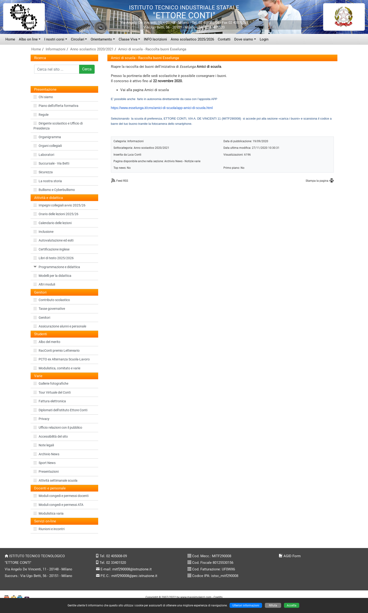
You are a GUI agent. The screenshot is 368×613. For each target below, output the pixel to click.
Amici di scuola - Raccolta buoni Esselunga (152, 49)
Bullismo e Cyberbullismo (54, 190)
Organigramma (47, 137)
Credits (218, 597)
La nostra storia (47, 181)
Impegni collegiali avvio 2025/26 (59, 205)
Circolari (77, 39)
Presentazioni (46, 471)
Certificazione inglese (51, 249)
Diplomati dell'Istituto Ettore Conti (60, 410)
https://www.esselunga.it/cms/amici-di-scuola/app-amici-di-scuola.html (162, 108)
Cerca (87, 69)
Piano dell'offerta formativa (55, 106)
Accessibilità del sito (50, 436)
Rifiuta (273, 605)
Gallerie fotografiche (50, 383)
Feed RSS (122, 180)
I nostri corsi (54, 39)
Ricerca (40, 58)
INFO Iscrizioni (155, 39)
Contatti (224, 39)
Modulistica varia (48, 513)
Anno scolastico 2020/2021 (91, 49)
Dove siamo (243, 39)
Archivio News (46, 454)
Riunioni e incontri (49, 529)
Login (264, 39)
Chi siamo (43, 97)
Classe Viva (128, 39)
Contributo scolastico (51, 300)
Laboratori (43, 155)
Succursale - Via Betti (51, 163)
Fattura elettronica (49, 401)
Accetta (291, 605)
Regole (41, 115)
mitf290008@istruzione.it (132, 569)
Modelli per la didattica (52, 276)
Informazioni (55, 49)
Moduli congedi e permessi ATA (58, 505)
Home (10, 39)
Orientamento (101, 39)
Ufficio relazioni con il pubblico (57, 427)
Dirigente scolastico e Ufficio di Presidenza (58, 125)
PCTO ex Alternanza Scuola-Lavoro (61, 359)
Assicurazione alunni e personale (59, 326)
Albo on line (28, 39)
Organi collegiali (47, 146)
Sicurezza (43, 172)
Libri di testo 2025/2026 (53, 258)
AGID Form (292, 556)
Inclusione (43, 232)
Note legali (43, 445)
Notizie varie (192, 161)
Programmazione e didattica (56, 267)
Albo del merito (46, 342)
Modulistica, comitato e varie (56, 368)
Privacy (41, 419)
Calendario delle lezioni (52, 223)
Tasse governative (49, 309)
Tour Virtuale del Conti (52, 392)
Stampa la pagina (317, 180)
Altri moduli (44, 284)
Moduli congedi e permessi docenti (61, 496)
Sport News (44, 463)
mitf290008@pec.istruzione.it (134, 576)
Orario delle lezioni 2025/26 (55, 214)
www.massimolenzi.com (195, 597)
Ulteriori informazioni (245, 605)
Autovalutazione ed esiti (53, 240)
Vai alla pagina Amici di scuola (144, 90)
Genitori (41, 317)
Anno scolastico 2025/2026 (192, 39)
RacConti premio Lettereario (56, 350)
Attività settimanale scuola (55, 480)
